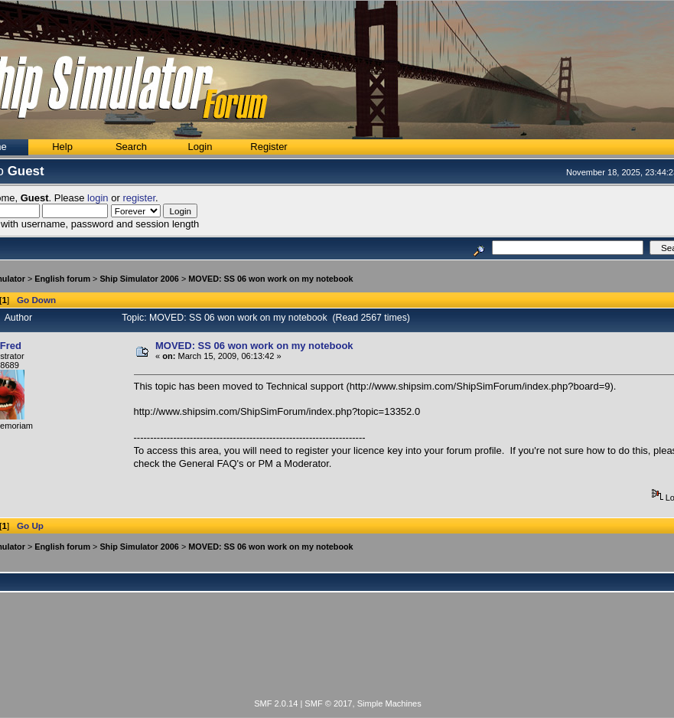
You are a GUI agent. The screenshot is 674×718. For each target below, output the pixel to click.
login (97, 198)
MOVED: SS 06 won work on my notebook (270, 278)
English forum (62, 278)
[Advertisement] (338, 654)
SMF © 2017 (328, 703)
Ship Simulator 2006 (139, 278)
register (138, 198)
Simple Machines (389, 703)
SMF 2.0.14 (276, 703)
